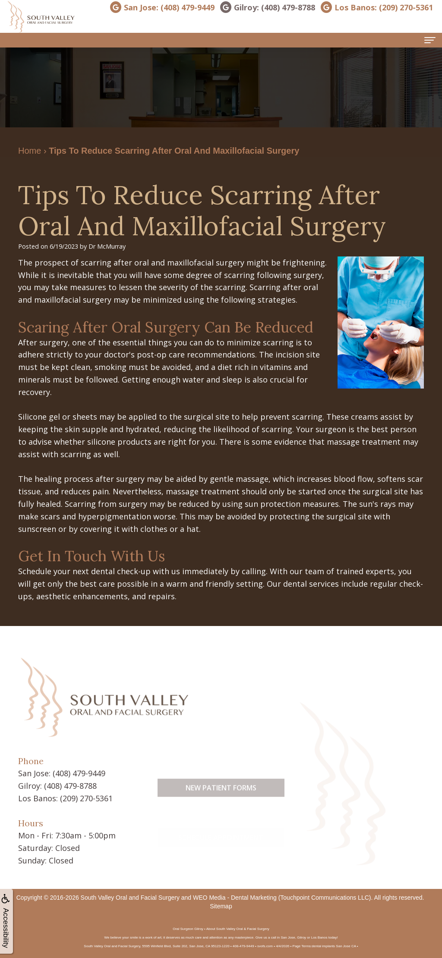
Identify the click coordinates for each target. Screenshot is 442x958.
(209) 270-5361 (86, 798)
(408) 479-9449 (79, 773)
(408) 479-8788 (70, 786)
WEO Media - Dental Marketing (235, 897)
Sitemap (221, 906)
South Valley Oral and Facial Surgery (130, 897)
